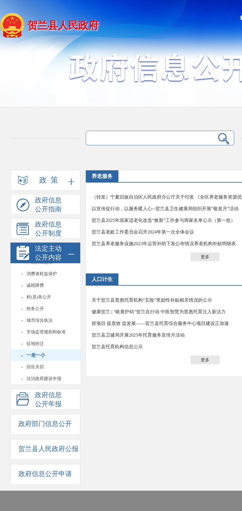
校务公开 (35, 308)
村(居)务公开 (38, 297)
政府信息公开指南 (39, 206)
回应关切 (35, 367)
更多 (205, 256)
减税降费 (35, 285)
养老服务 (102, 176)
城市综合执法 (39, 320)
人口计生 (102, 279)
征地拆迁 (35, 343)
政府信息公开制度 (39, 230)
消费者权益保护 (41, 273)
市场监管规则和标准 (46, 332)
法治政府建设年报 (43, 378)
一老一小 (35, 355)
